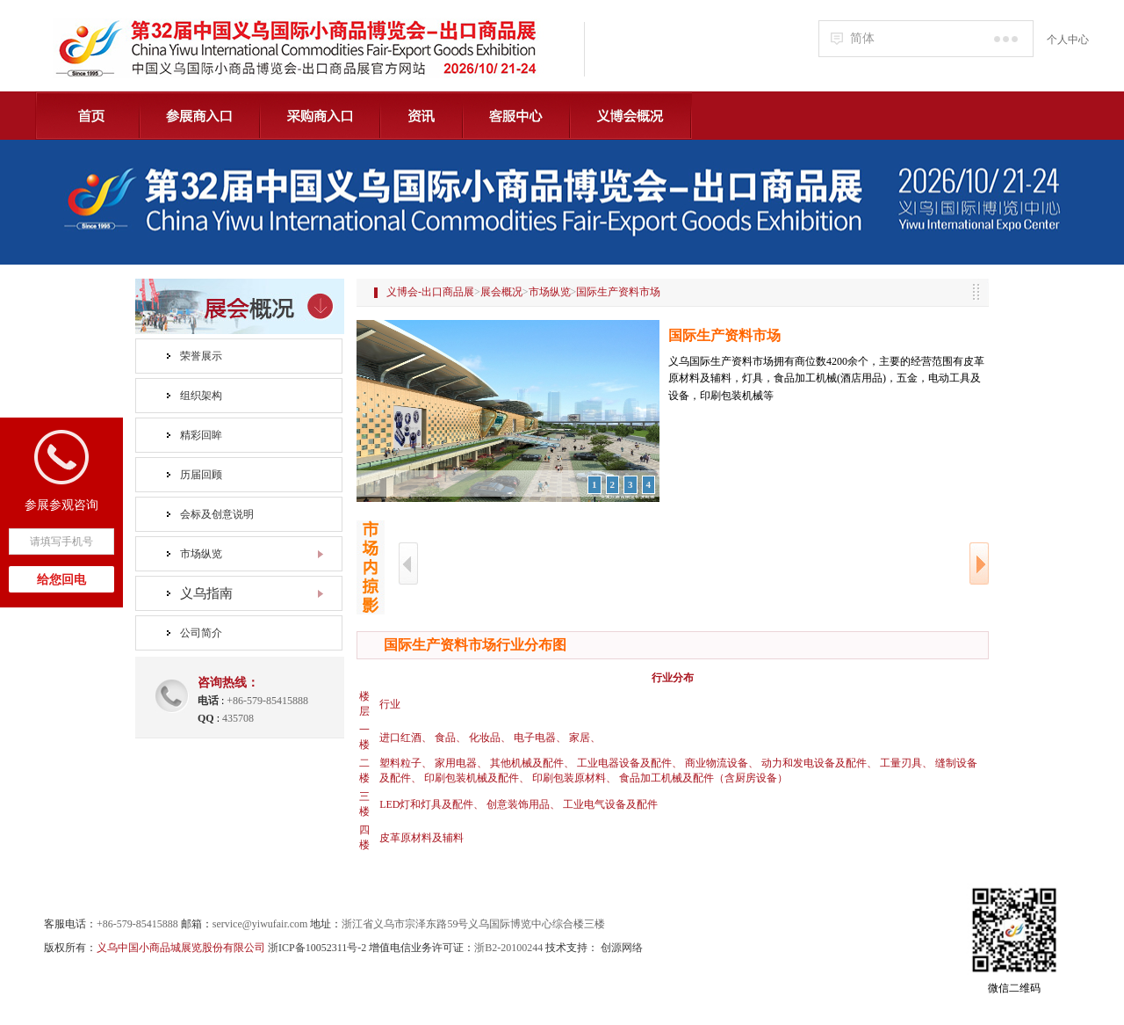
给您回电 (61, 579)
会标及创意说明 (217, 514)
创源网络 (622, 947)
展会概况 (501, 292)
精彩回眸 (201, 435)
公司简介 (201, 633)
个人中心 (1068, 39)
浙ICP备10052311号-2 (317, 947)
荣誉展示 (201, 356)
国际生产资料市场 (618, 292)
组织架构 (201, 395)
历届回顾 (201, 475)
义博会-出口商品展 (430, 292)
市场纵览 (201, 554)
